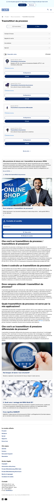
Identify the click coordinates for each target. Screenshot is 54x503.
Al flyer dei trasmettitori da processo (15, 174)
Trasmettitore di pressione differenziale (22, 107)
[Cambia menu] (51, 9)
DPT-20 (40, 320)
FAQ (5, 399)
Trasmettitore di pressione (18, 61)
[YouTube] (6, 499)
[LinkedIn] (3, 499)
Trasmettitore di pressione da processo (22, 85)
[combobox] (27, 34)
